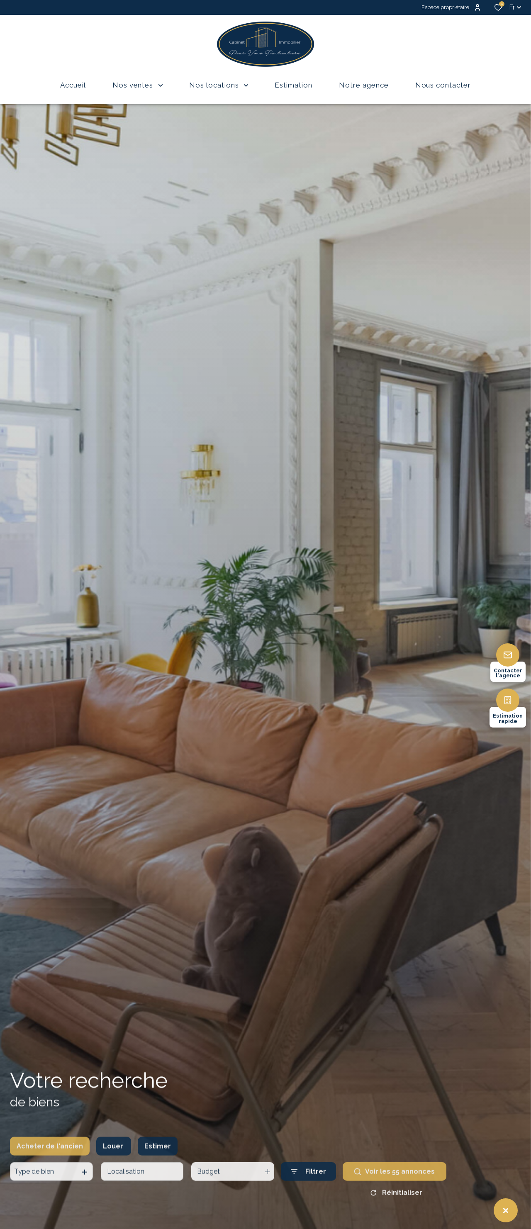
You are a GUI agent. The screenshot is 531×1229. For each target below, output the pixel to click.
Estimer (157, 1161)
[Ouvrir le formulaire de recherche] (308, 1187)
